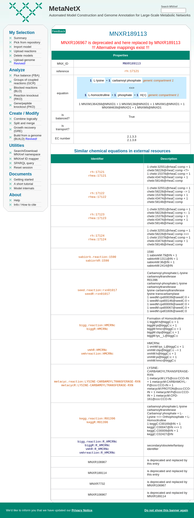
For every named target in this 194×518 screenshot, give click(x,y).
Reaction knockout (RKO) (26, 97)
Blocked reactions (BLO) (26, 89)
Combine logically (25, 118)
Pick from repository (27, 42)
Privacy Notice (82, 510)
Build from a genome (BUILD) (27, 137)
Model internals (24, 188)
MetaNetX (64, 8)
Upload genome (24, 61)
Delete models (23, 55)
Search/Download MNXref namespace (27, 152)
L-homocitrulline (99, 95)
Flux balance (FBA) (26, 75)
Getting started (23, 179)
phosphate (125, 95)
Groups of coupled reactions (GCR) (26, 81)
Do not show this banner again (166, 510)
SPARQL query (24, 163)
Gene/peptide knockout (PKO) (24, 105)
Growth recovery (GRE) (25, 129)
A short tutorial (23, 184)
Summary (20, 38)
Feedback (58, 31)
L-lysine (99, 81)
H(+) (143, 95)
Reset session (23, 167)
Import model (22, 46)
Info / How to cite (25, 204)
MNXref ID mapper (26, 158)
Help (17, 200)
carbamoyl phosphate (126, 81)
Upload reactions (25, 51)
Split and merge (24, 123)
